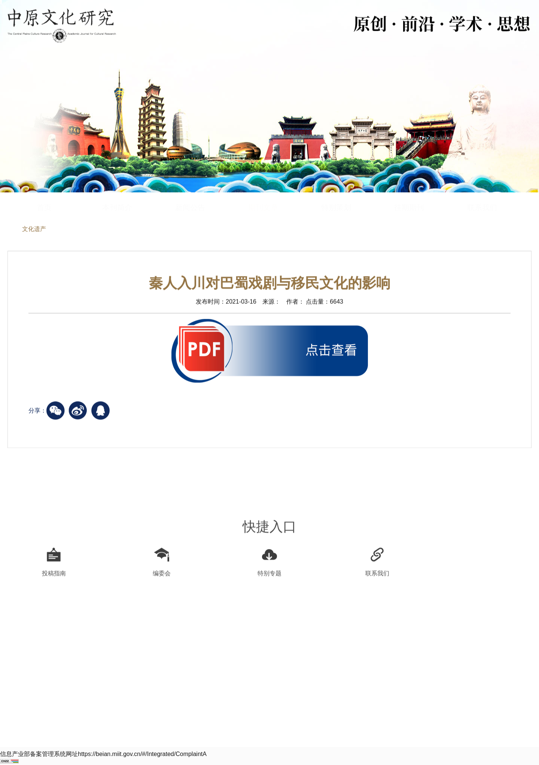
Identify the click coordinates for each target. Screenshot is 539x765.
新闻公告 (190, 193)
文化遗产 (34, 229)
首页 (44, 193)
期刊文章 (263, 193)
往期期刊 (409, 193)
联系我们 (482, 193)
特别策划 (336, 193)
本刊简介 (117, 193)
